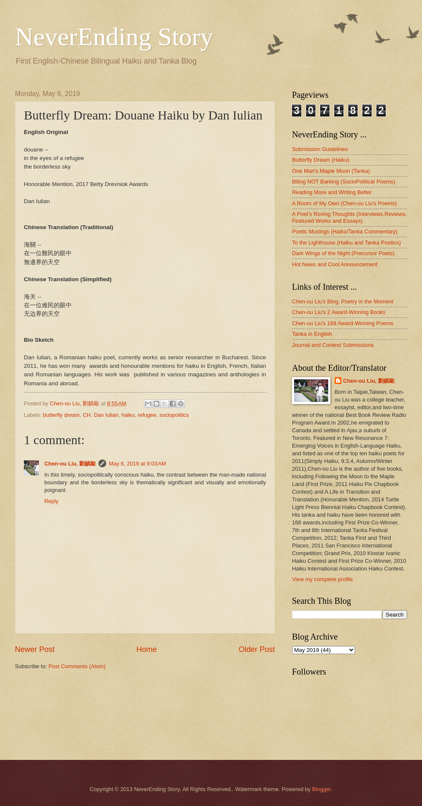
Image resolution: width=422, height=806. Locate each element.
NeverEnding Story (114, 37)
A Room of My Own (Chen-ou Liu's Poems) (344, 203)
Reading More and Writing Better (332, 192)
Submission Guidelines (320, 149)
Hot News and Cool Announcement (334, 264)
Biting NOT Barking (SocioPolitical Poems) (343, 181)
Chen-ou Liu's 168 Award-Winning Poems (342, 323)
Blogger (321, 789)
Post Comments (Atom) (77, 666)
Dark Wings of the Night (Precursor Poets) (343, 253)
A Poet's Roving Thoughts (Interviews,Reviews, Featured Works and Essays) (349, 217)
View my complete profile (322, 579)
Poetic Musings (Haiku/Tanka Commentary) (345, 231)
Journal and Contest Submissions (333, 345)
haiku (128, 415)
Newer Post (35, 649)
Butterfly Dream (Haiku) (321, 160)
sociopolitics (174, 415)
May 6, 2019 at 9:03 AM (137, 463)
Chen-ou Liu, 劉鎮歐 (70, 463)
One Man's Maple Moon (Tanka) (331, 171)
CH (87, 415)
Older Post (257, 649)
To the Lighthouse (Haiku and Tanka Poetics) (346, 242)
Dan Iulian (106, 415)
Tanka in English (312, 334)
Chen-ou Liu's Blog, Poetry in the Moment (342, 301)
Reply (51, 501)
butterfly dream (61, 415)
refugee (147, 415)
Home (146, 649)
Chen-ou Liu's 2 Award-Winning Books (338, 312)
